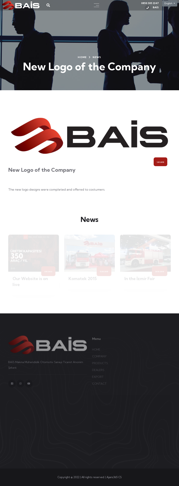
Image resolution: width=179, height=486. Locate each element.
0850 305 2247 (150, 6)
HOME (82, 57)
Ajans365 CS (114, 477)
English (168, 3)
